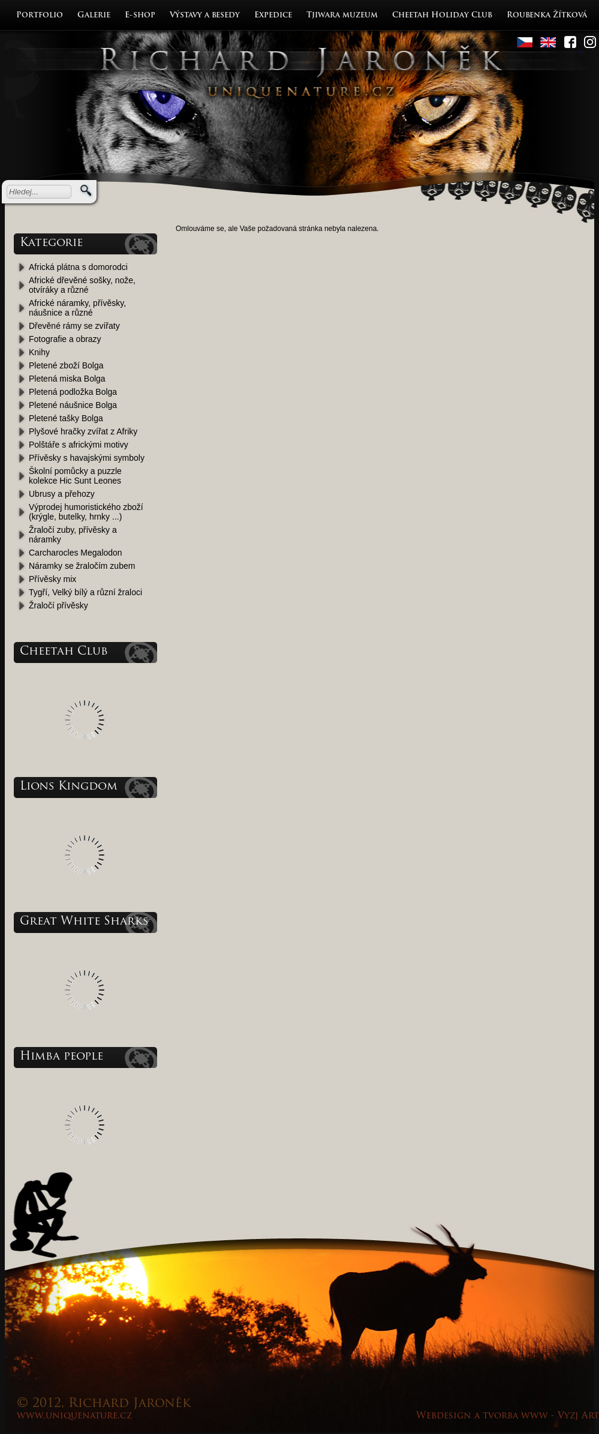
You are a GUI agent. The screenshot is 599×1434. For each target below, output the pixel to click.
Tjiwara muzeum (342, 15)
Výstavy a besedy (205, 15)
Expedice (273, 15)
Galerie (93, 15)
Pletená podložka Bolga (73, 392)
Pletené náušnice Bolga (73, 405)
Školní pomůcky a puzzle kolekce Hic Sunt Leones (75, 475)
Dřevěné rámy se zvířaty (74, 326)
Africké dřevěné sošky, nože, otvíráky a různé (82, 285)
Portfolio (39, 15)
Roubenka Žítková (547, 15)
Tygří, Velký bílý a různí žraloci (85, 592)
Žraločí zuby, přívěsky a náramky (73, 534)
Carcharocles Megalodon (75, 552)
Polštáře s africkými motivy (78, 444)
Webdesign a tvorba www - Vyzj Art (507, 1416)
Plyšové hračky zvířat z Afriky (83, 431)
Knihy (39, 352)
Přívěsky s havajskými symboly (87, 458)
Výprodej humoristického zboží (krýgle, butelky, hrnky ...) (86, 511)
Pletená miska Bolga (67, 378)
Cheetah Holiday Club (442, 15)
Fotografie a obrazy (65, 339)
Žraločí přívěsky (58, 605)
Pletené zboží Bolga (66, 365)
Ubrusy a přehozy (62, 494)
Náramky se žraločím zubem (82, 566)
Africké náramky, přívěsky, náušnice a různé (77, 307)
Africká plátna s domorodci (78, 267)
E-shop (140, 15)
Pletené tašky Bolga (66, 418)
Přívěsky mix (52, 579)
